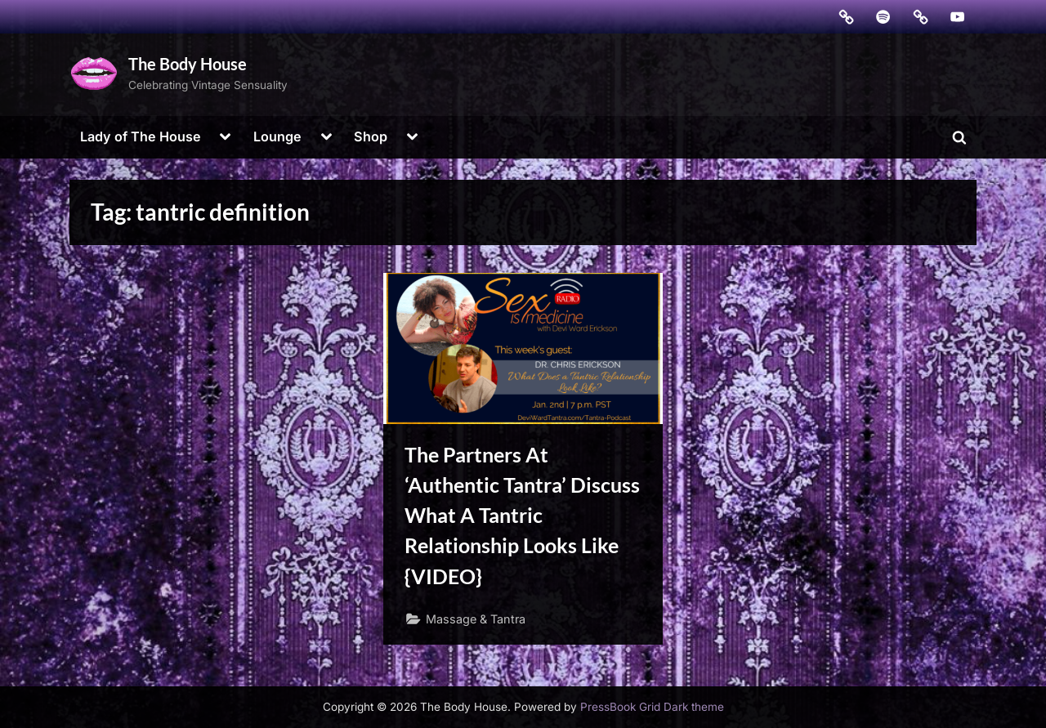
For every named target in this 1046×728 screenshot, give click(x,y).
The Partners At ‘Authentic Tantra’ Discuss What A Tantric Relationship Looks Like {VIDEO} (522, 515)
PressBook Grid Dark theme (652, 706)
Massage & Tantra (475, 619)
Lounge (277, 136)
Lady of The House (140, 136)
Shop (370, 136)
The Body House (187, 64)
